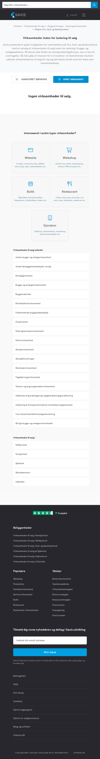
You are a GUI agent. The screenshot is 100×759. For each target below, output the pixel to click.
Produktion (18, 584)
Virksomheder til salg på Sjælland (29, 551)
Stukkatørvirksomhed (25, 368)
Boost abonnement (61, 578)
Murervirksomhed (24, 340)
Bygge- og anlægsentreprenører (30, 284)
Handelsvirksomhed (23, 589)
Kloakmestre (21, 321)
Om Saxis (18, 692)
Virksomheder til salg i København (30, 556)
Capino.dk (19, 735)
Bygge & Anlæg (55, 26)
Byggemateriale (23, 294)
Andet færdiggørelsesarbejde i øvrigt (33, 266)
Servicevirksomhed (22, 594)
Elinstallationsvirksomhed (27, 303)
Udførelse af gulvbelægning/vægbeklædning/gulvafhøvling (44, 395)
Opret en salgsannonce (26, 718)
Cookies (17, 701)
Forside (17, 26)
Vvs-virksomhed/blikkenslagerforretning (35, 414)
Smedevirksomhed (24, 349)
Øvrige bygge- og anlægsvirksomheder (34, 423)
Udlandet (19, 481)
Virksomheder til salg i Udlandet (29, 561)
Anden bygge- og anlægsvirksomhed (33, 257)
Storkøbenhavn (22, 472)
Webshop (18, 578)
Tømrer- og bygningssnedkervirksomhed (35, 386)
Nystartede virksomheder (25, 610)
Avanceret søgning (31, 79)
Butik (15, 599)
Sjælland (19, 463)
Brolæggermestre (24, 275)
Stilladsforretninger (24, 358)
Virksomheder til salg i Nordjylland (30, 535)
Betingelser (19, 676)
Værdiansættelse (60, 584)
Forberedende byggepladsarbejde (31, 312)
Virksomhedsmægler (62, 589)
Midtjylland (21, 444)
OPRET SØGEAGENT (71, 79)
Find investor (58, 615)
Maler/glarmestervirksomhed (29, 331)
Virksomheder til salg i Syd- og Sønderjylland (35, 545)
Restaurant (18, 604)
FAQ (15, 684)
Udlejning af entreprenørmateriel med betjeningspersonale (44, 404)
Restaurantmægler (61, 599)
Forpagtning (58, 610)
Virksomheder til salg (34, 26)
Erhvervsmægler (60, 594)
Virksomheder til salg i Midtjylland (30, 540)
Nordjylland (21, 454)
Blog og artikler (21, 726)
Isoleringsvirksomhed (75, 26)
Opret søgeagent (22, 709)
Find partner (58, 604)
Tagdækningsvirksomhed (27, 377)
